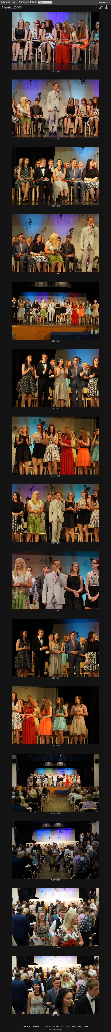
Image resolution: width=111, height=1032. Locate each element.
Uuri (14, 2)
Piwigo (59, 1029)
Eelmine (35, 1026)
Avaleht (6, 7)
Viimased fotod (27, 2)
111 (57, 1026)
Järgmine (76, 1026)
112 (61, 1026)
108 (46, 1026)
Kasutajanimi (104, 2)
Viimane (84, 1026)
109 (50, 1026)
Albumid (5, 2)
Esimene (26, 1026)
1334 (68, 1026)
